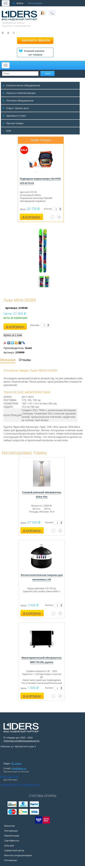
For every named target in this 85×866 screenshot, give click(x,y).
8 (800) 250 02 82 (9, 776)
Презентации (11, 835)
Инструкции (11, 830)
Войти (20, 3)
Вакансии (9, 825)
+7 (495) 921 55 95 (30, 784)
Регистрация (35, 3)
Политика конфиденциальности (21, 740)
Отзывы (25, 360)
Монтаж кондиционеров (18, 855)
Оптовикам (10, 860)
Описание (8, 360)
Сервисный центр (14, 850)
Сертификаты (11, 840)
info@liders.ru (18, 768)
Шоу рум (9, 845)
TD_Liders (16, 763)
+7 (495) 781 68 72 (9, 784)
